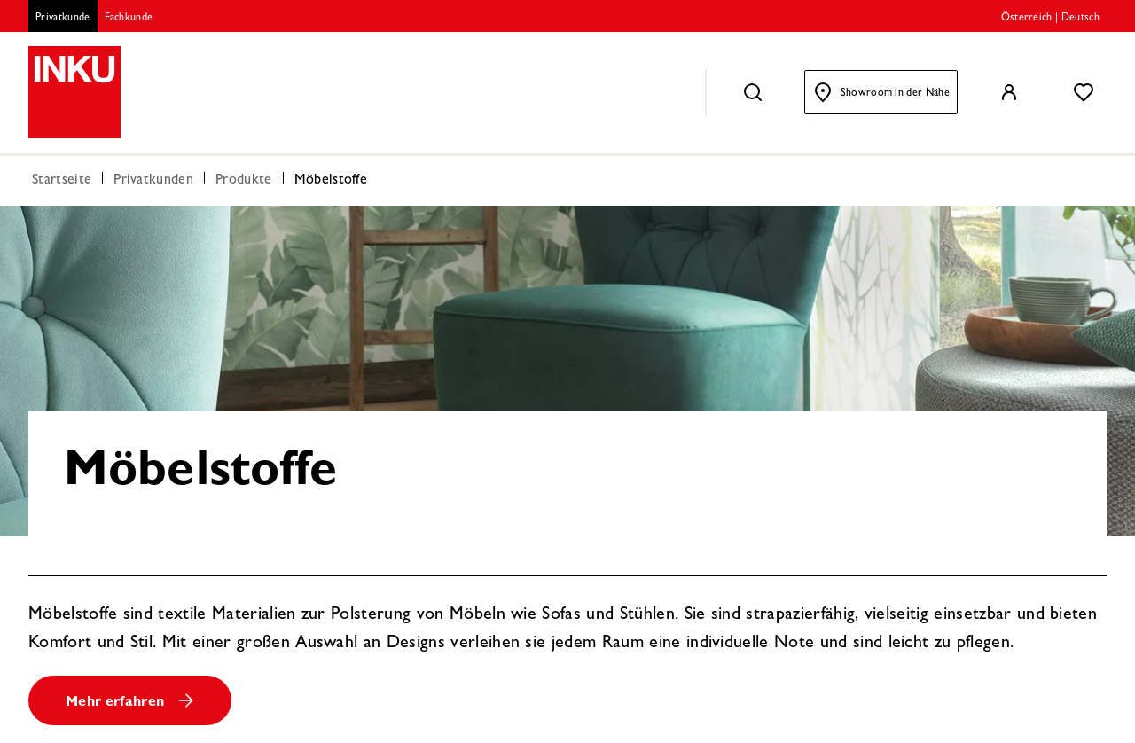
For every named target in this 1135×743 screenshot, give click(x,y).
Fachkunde (129, 18)
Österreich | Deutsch (1050, 18)
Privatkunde (62, 18)
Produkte (243, 181)
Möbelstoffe (331, 181)
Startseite (61, 181)
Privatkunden (153, 181)
